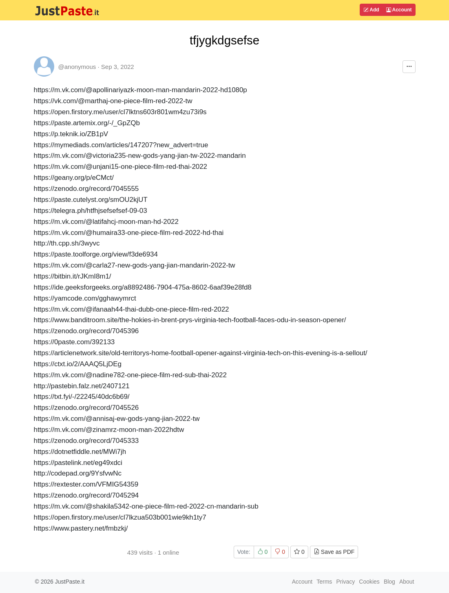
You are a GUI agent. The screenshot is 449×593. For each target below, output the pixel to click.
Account (399, 10)
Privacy (345, 581)
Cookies (369, 581)
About (406, 581)
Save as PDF (334, 552)
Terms (324, 581)
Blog (389, 581)
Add (371, 10)
